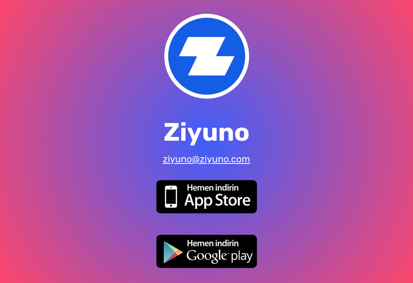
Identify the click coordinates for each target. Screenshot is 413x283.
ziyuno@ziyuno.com (206, 159)
